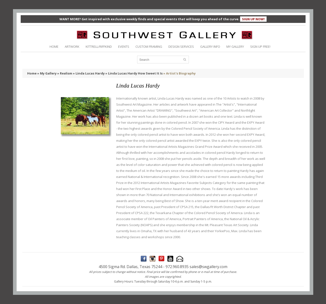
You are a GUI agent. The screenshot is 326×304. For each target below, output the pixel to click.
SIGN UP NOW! (253, 19)
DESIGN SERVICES (181, 46)
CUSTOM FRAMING (148, 46)
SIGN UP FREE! (260, 46)
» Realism (64, 73)
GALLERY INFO (210, 46)
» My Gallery (47, 73)
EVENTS (123, 46)
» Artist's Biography (179, 73)
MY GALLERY (235, 46)
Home (32, 73)
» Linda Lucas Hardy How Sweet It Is (134, 73)
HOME (54, 46)
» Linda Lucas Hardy (89, 73)
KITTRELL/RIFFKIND (99, 46)
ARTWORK (72, 46)
